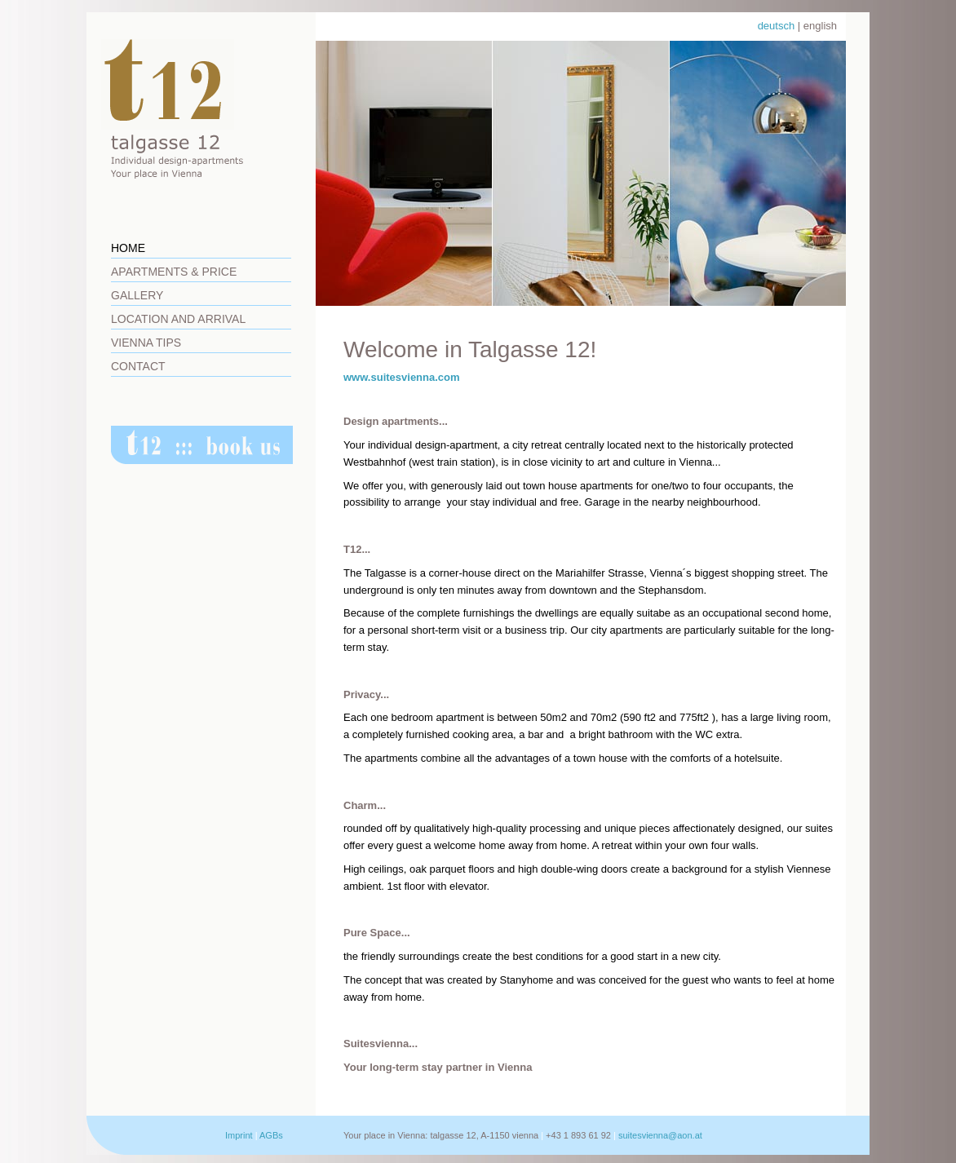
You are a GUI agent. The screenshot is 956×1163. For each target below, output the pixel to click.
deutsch (776, 26)
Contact (138, 366)
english (820, 26)
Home (128, 247)
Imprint (239, 1135)
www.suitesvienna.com (401, 377)
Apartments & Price (174, 271)
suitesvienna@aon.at (660, 1135)
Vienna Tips (146, 342)
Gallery (137, 295)
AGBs (271, 1135)
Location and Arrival (178, 318)
